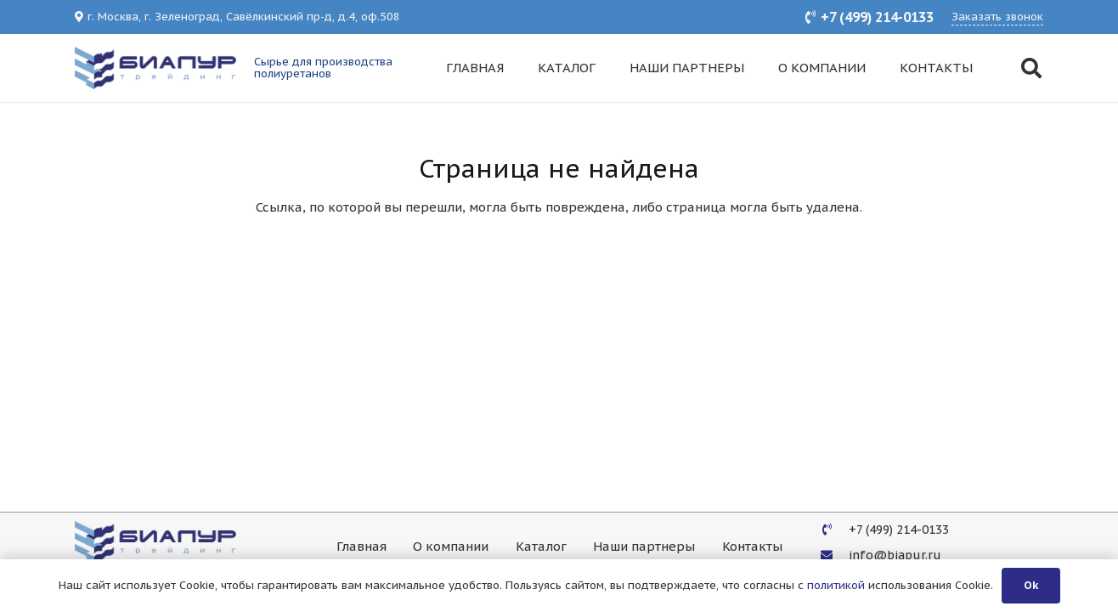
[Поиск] (1030, 68)
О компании (450, 546)
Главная (361, 546)
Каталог (541, 546)
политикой (836, 585)
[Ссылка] (155, 68)
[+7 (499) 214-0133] (835, 529)
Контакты (752, 546)
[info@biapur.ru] (835, 555)
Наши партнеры (644, 546)
